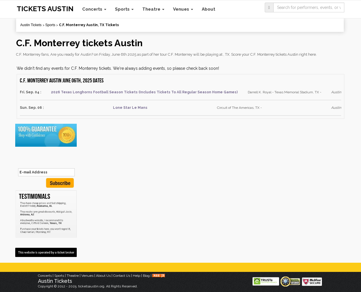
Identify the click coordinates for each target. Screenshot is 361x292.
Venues (183, 9)
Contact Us (121, 276)
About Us (103, 276)
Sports (124, 9)
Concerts (94, 9)
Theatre (153, 9)
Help (136, 276)
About (208, 9)
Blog (146, 276)
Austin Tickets (31, 25)
